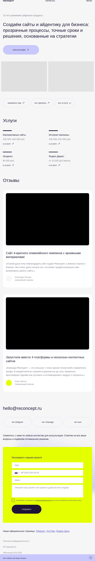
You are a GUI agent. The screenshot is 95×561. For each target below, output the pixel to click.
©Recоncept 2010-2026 (12, 553)
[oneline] (47, 465)
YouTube (50, 531)
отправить (26, 509)
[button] (21, 50)
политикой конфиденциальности (43, 500)
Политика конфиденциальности (16, 541)
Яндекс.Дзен (62, 531)
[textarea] (47, 491)
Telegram (40, 531)
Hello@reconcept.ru (22, 408)
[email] (47, 480)
